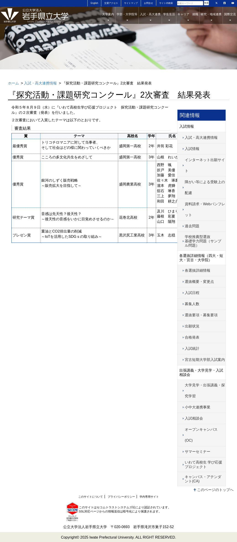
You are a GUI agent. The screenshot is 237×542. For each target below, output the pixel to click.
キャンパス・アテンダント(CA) (203, 479)
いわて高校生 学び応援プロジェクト (203, 464)
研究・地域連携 (211, 17)
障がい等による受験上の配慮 (205, 187)
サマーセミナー (197, 451)
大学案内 (108, 17)
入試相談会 (194, 418)
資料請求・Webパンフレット (205, 209)
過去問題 (192, 226)
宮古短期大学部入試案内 (205, 360)
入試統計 (192, 348)
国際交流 (230, 17)
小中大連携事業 (197, 407)
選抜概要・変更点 (199, 282)
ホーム (13, 83)
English (94, 3)
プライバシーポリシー (121, 496)
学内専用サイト (149, 496)
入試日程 (192, 293)
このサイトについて (90, 496)
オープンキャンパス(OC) (201, 435)
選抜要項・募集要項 (201, 315)
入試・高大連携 (150, 17)
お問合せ (148, 3)
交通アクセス (111, 3)
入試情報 (192, 149)
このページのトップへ (215, 490)
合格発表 (192, 337)
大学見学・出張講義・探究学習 (205, 390)
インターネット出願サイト (205, 165)
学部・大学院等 (127, 17)
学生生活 (169, 17)
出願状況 (192, 326)
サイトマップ (131, 3)
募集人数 (192, 304)
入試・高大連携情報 (40, 83)
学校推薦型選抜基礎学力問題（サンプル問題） (203, 241)
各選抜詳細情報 (197, 270)
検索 (206, 3)
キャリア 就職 (187, 17)
